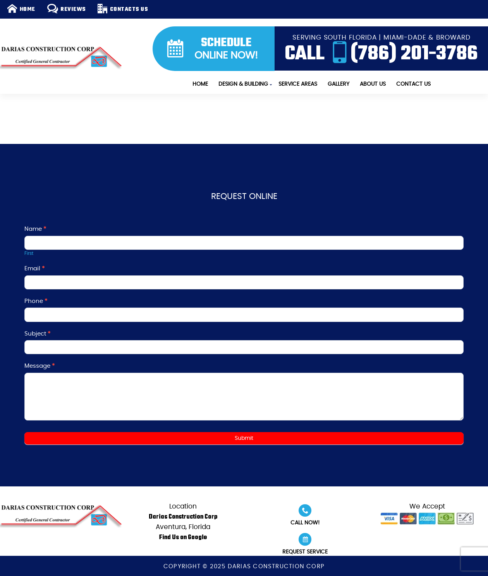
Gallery (338, 84)
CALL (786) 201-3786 (381, 52)
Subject (37, 334)
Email (34, 269)
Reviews (66, 9)
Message (39, 366)
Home (21, 9)
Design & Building (243, 84)
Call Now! (305, 515)
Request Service (305, 544)
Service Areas (297, 84)
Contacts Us (123, 9)
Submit (244, 438)
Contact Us (413, 84)
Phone (35, 301)
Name (35, 229)
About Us (373, 84)
